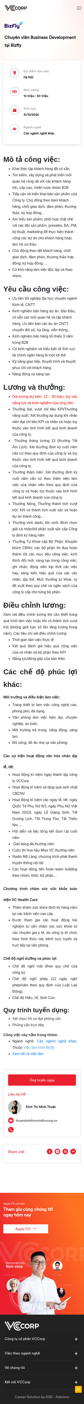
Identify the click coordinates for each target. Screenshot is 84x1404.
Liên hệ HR (17, 1094)
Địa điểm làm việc (36, 71)
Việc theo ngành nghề (22, 1353)
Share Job (16, 1151)
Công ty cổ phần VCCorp (25, 1338)
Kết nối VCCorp (17, 1382)
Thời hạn (30, 108)
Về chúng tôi (15, 1367)
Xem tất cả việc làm (28, 1054)
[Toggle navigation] (79, 9)
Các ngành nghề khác (56, 1041)
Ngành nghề (32, 127)
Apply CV (25, 1228)
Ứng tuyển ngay (42, 1080)
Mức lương (31, 90)
